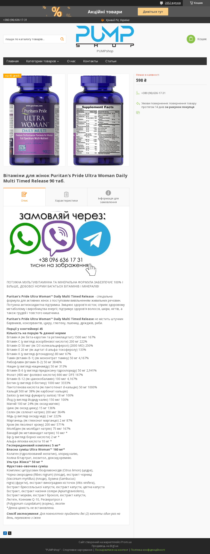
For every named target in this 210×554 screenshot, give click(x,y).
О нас (71, 61)
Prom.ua (126, 542)
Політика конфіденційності (148, 550)
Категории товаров (41, 61)
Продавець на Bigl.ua (105, 546)
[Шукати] (62, 39)
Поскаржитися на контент (111, 550)
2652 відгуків (173, 3)
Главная (12, 61)
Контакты (90, 61)
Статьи (110, 61)
